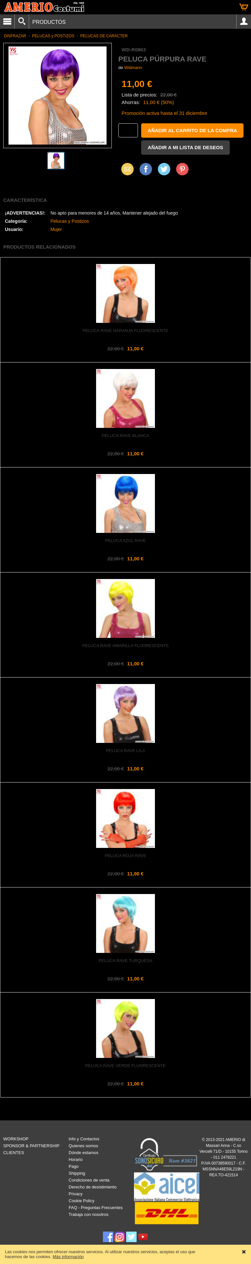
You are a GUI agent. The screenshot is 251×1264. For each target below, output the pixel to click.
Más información (68, 1256)
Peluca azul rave (125, 540)
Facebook (146, 169)
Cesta (244, 7)
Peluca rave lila (125, 750)
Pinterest (182, 169)
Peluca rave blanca (125, 435)
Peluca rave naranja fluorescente (125, 330)
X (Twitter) (164, 171)
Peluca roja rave (125, 855)
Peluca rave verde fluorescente (125, 1065)
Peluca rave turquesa (126, 960)
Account (244, 21)
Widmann (133, 67)
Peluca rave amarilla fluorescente (125, 645)
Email (125, 169)
